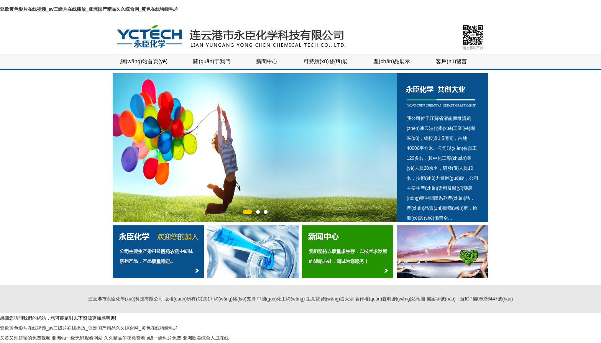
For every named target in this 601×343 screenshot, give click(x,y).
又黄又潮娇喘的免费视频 (25, 338)
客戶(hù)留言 (451, 61)
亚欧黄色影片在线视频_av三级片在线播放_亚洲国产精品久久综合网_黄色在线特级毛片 (89, 9)
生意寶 (313, 299)
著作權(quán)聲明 (373, 299)
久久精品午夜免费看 (124, 338)
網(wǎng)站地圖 (408, 299)
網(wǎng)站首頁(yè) (143, 61)
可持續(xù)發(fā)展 (326, 61)
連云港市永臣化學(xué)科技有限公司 (125, 299)
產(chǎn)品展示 (391, 61)
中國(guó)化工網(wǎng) (281, 299)
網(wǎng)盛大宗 (337, 299)
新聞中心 (267, 61)
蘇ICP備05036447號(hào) (486, 299)
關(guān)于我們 (211, 61)
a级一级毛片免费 (164, 338)
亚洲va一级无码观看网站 (77, 338)
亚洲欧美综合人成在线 (206, 338)
